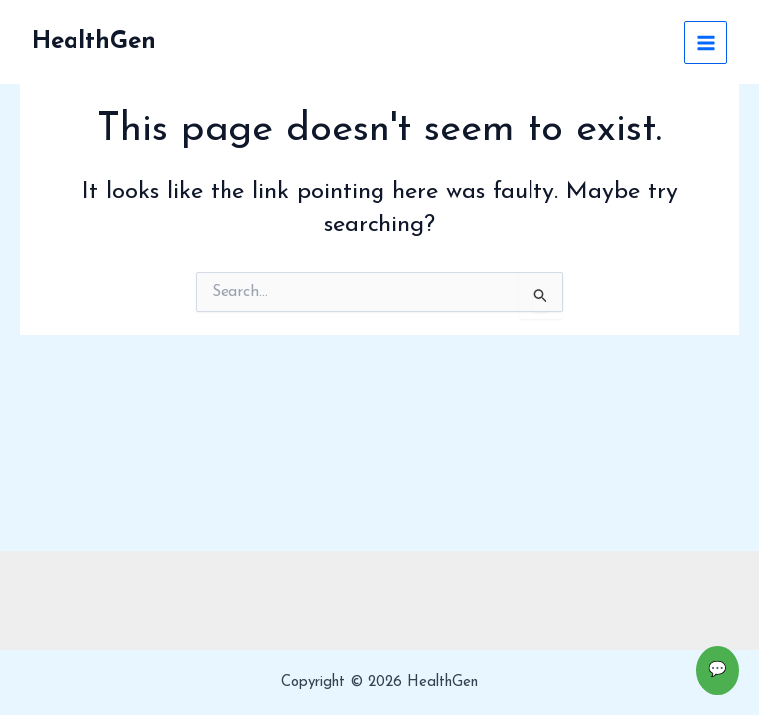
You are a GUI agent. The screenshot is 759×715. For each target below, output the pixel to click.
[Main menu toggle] (705, 42)
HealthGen (94, 42)
